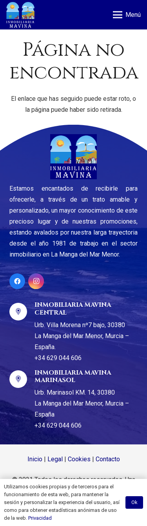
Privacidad (40, 518)
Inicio (34, 459)
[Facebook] (17, 281)
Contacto (108, 459)
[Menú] (127, 15)
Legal (55, 459)
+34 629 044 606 (58, 358)
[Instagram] (36, 281)
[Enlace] (20, 15)
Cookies (79, 459)
